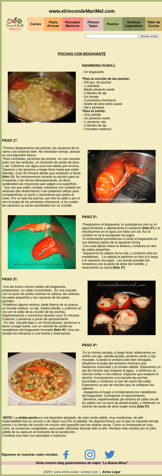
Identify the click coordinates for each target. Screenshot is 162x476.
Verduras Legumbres (133, 24)
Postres (113, 24)
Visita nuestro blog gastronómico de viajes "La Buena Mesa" (82, 463)
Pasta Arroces (53, 24)
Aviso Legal (111, 472)
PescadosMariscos (72, 24)
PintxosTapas (93, 24)
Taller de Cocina (153, 24)
